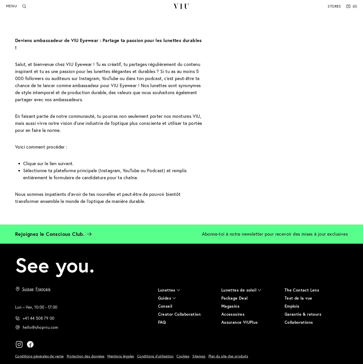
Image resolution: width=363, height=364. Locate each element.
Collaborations (299, 322)
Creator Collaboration (179, 314)
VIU (181, 6)
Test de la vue (298, 298)
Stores (334, 6)
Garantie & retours (303, 314)
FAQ (162, 322)
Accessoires (233, 314)
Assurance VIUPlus (239, 322)
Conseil (165, 306)
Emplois (292, 306)
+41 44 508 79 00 (38, 318)
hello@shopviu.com (40, 327)
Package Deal (234, 298)
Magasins (230, 306)
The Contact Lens (302, 290)
